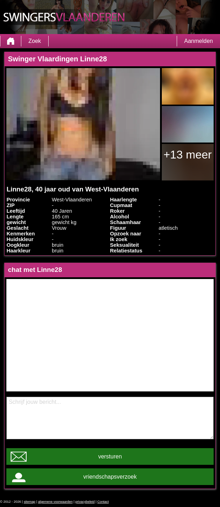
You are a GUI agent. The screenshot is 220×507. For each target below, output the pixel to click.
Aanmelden (198, 41)
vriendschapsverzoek (110, 477)
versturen (110, 456)
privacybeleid (84, 501)
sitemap (29, 501)
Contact (103, 501)
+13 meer (188, 154)
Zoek (34, 41)
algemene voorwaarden (55, 501)
